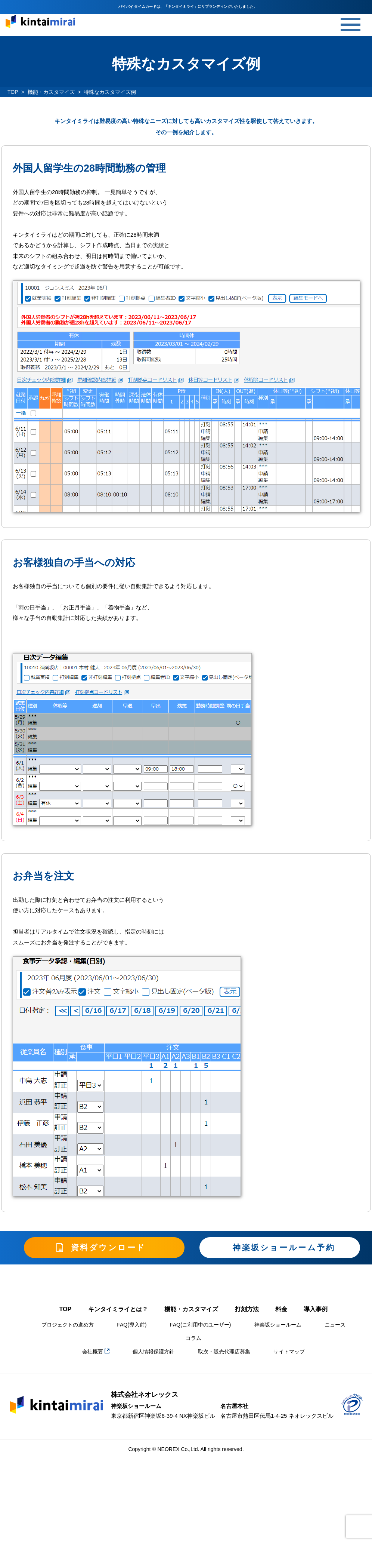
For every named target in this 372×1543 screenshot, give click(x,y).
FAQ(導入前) (131, 1327)
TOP (12, 92)
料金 (281, 1311)
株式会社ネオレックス (144, 1396)
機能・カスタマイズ (51, 92)
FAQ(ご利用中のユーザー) (200, 1327)
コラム (193, 1340)
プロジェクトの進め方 (67, 1327)
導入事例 (316, 1311)
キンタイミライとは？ (118, 1311)
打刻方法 (247, 1311)
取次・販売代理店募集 (224, 1353)
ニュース (335, 1327)
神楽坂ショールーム (277, 1327)
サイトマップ (289, 1353)
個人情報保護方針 (153, 1353)
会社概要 (95, 1353)
